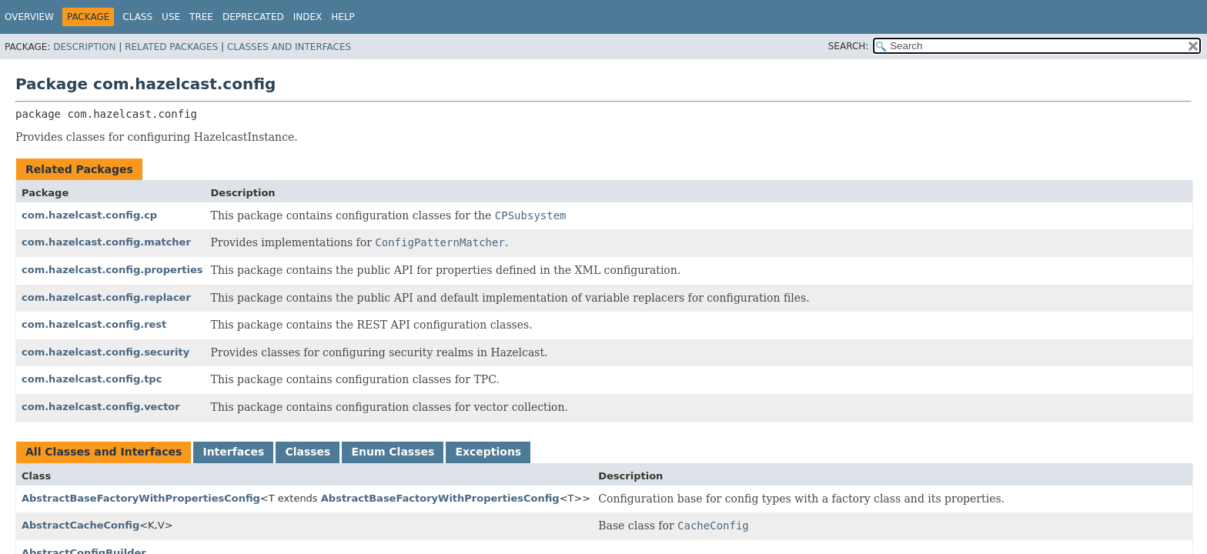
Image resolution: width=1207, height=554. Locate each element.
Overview (29, 17)
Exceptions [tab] (488, 452)
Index (308, 17)
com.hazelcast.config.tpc (92, 379)
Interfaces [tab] (233, 452)
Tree (201, 17)
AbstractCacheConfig (80, 525)
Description (84, 47)
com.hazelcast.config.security (105, 352)
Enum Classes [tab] (392, 452)
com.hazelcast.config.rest (94, 324)
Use (171, 17)
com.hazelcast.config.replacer (106, 297)
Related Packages (171, 47)
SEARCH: (848, 46)
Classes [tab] (307, 452)
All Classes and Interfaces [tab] (103, 452)
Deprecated (253, 17)
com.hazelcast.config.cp (89, 215)
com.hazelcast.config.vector (101, 406)
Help (343, 17)
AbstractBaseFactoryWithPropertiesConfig (141, 498)
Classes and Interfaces (289, 47)
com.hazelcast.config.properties (112, 269)
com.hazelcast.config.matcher (106, 242)
